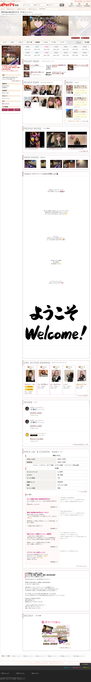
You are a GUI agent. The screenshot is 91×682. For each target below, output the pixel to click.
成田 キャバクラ (35, 673)
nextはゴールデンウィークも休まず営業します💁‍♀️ (59, 72)
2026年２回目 (36, 413)
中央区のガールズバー (40, 656)
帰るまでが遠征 (36, 439)
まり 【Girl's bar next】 (31, 148)
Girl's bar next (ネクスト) (10, 12)
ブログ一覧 (85, 121)
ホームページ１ (6, 98)
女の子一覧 (59, 109)
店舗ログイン (86, 667)
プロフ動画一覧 (84, 151)
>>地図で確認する (16, 80)
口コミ (85, 38)
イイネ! (75, 38)
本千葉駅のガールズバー (65, 656)
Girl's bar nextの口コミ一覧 (81, 444)
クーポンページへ (82, 566)
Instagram (5, 103)
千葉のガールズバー (16, 656)
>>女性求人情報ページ (65, 647)
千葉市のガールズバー (28, 656)
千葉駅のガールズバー (52, 656)
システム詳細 (83, 491)
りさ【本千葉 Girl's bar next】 (55, 148)
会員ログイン (67, 667)
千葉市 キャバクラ (5, 673)
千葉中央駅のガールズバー (79, 656)
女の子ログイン (77, 667)
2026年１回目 (36, 426)
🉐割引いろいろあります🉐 (81, 65)
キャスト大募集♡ (34, 65)
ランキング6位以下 (83, 395)
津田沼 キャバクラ (20, 673)
